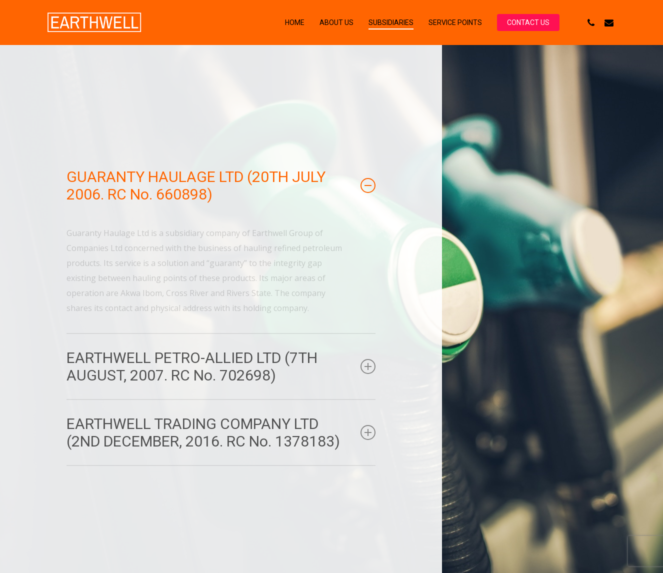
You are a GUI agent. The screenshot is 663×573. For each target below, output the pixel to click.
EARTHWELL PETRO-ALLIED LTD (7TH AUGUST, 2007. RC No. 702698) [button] (221, 366)
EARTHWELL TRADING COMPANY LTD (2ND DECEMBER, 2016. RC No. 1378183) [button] (221, 432)
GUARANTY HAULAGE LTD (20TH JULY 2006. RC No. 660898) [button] (221, 185)
